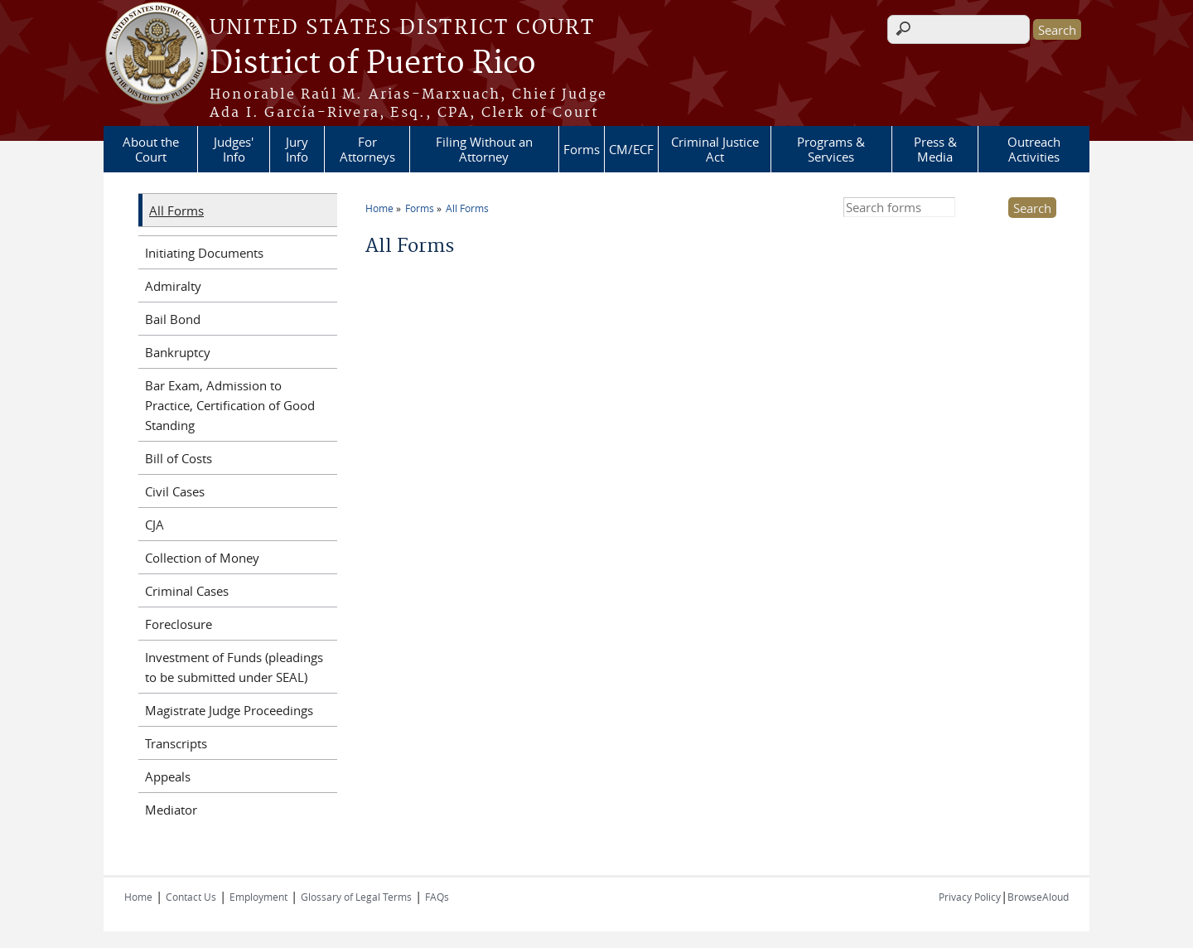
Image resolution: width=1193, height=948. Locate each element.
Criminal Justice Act (715, 149)
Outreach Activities (1033, 149)
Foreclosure (178, 624)
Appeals (168, 776)
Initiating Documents (204, 252)
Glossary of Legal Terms (356, 896)
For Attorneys (367, 149)
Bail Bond (172, 319)
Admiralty (173, 286)
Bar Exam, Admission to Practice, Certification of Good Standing (230, 405)
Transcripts (176, 743)
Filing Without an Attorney (484, 149)
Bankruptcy (177, 352)
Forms (581, 149)
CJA (154, 524)
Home (379, 208)
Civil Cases (175, 491)
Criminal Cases (187, 591)
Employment (258, 896)
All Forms (467, 208)
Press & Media (935, 149)
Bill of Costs (178, 458)
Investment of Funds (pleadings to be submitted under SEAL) (234, 667)
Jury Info (297, 149)
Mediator (171, 809)
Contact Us (191, 896)
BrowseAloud (1038, 896)
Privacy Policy (970, 896)
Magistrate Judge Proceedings (229, 710)
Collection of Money (202, 557)
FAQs (437, 896)
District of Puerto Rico (373, 64)
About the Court (151, 149)
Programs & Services (831, 149)
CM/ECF (631, 149)
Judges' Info (234, 149)
